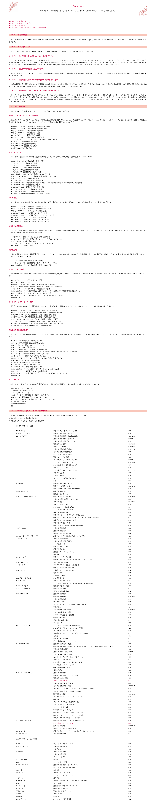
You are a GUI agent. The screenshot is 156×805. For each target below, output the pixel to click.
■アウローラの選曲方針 (17, 25)
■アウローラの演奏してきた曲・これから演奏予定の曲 (27, 28)
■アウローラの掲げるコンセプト (20, 23)
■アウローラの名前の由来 (18, 21)
